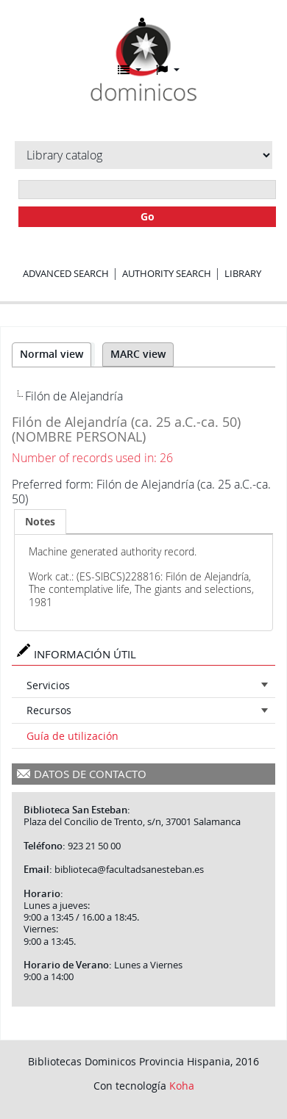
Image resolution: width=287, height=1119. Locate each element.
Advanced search (66, 273)
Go (148, 216)
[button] (129, 70)
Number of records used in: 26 (92, 458)
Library (242, 273)
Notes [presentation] (40, 521)
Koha (181, 1086)
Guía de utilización (72, 736)
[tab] (40, 521)
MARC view (138, 354)
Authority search (166, 273)
